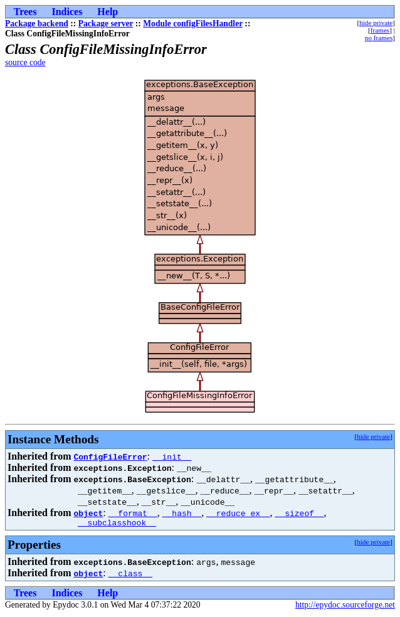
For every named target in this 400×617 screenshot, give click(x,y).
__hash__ (181, 513)
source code (25, 62)
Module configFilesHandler (193, 23)
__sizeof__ (299, 513)
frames (380, 30)
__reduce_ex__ (238, 513)
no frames (378, 37)
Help (107, 11)
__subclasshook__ (117, 524)
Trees (25, 11)
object (88, 513)
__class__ (130, 575)
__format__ (132, 513)
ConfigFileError (110, 456)
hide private (375, 22)
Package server (106, 23)
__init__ (171, 456)
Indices (66, 11)
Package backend (36, 23)
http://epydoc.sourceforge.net (345, 606)
